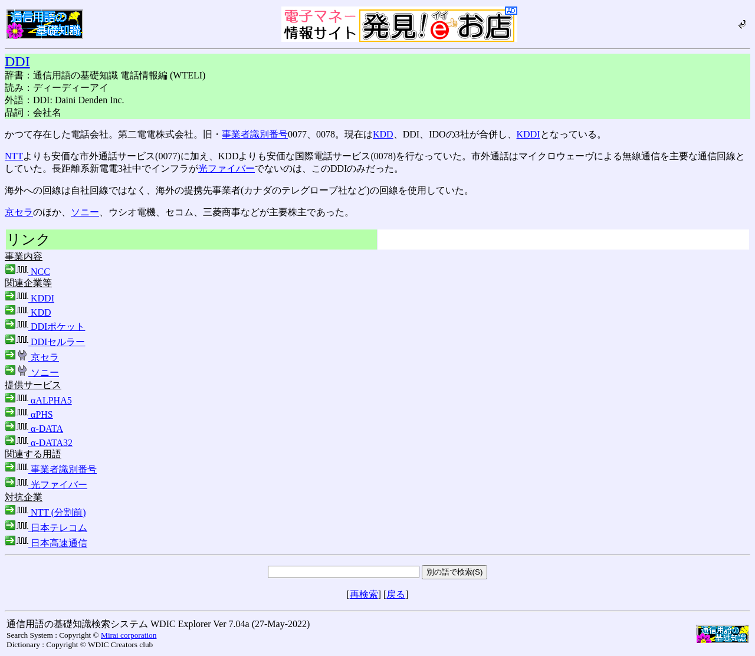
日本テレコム (46, 528)
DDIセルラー (45, 342)
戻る (395, 594)
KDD (383, 134)
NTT (14, 156)
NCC (27, 272)
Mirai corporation (128, 635)
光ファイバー (226, 168)
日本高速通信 (46, 543)
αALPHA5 (38, 400)
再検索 (364, 594)
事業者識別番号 (255, 134)
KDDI (528, 134)
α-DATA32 (39, 443)
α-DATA (34, 429)
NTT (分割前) (45, 512)
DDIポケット (45, 327)
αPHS (29, 414)
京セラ (19, 212)
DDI (17, 61)
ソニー (85, 212)
